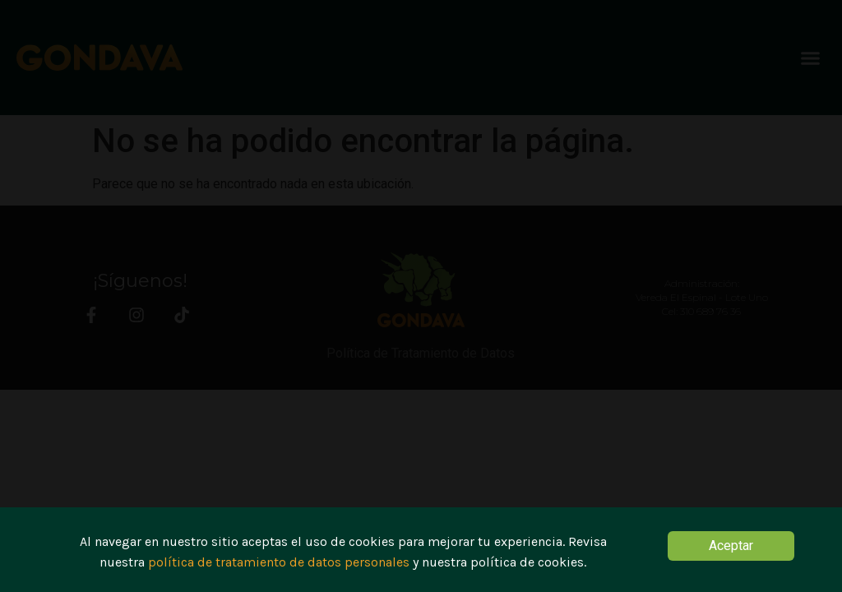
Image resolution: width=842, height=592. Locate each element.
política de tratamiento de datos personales (278, 565)
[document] (421, 296)
